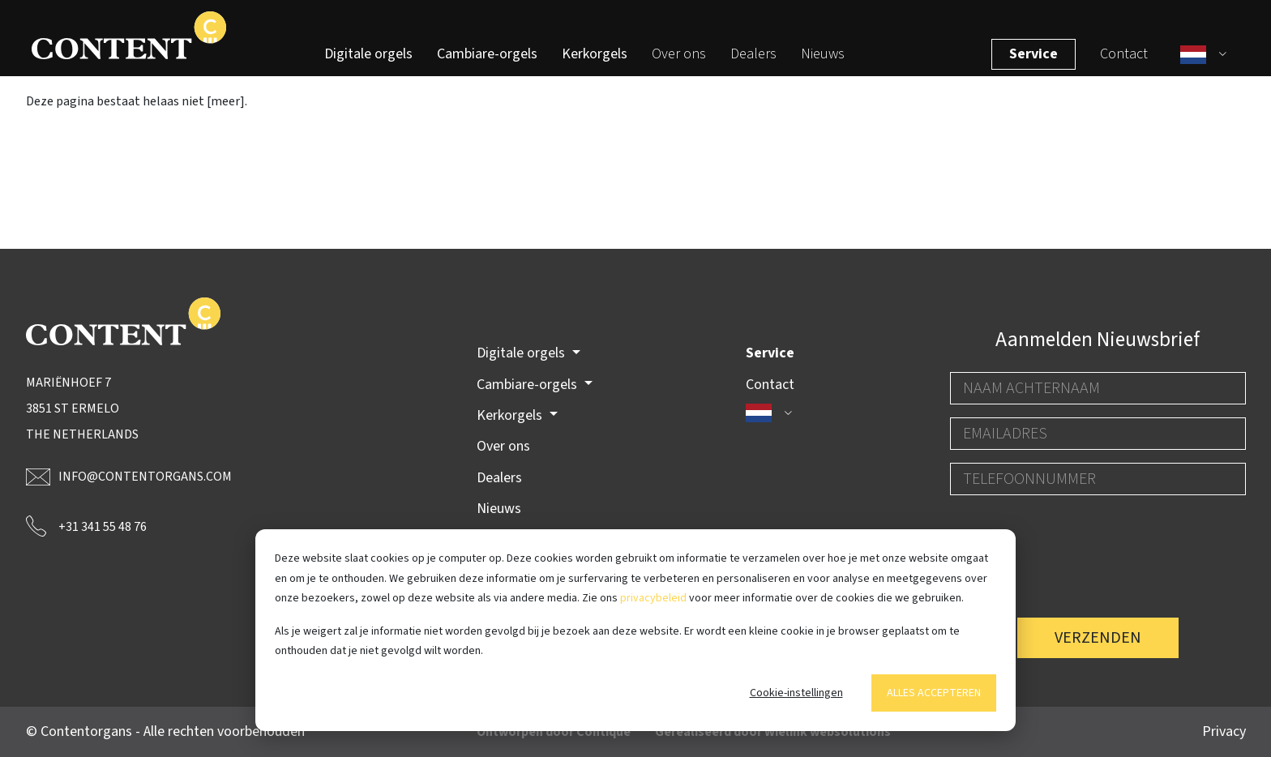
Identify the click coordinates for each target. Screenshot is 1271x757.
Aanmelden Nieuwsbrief (1097, 340)
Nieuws (823, 61)
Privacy (1224, 731)
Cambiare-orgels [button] (528, 384)
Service (1038, 61)
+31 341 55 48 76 (86, 525)
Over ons (679, 61)
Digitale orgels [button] (522, 354)
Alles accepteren (934, 693)
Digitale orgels (368, 61)
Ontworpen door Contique (554, 732)
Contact (1129, 61)
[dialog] (635, 630)
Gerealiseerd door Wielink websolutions (773, 732)
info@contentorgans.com (129, 476)
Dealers (753, 61)
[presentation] (1073, 539)
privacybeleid (653, 598)
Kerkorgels (594, 61)
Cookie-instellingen (796, 693)
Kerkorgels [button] (511, 415)
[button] (1210, 62)
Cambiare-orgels (487, 61)
